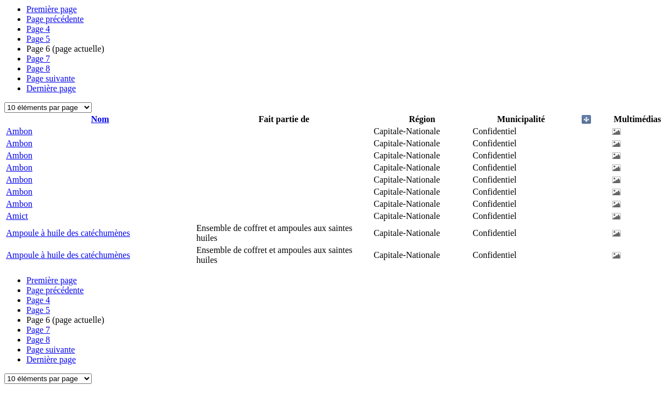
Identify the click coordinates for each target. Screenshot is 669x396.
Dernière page (51, 88)
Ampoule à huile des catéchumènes (68, 233)
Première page (51, 9)
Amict (17, 216)
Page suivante (50, 78)
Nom (100, 119)
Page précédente (54, 19)
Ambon (19, 131)
